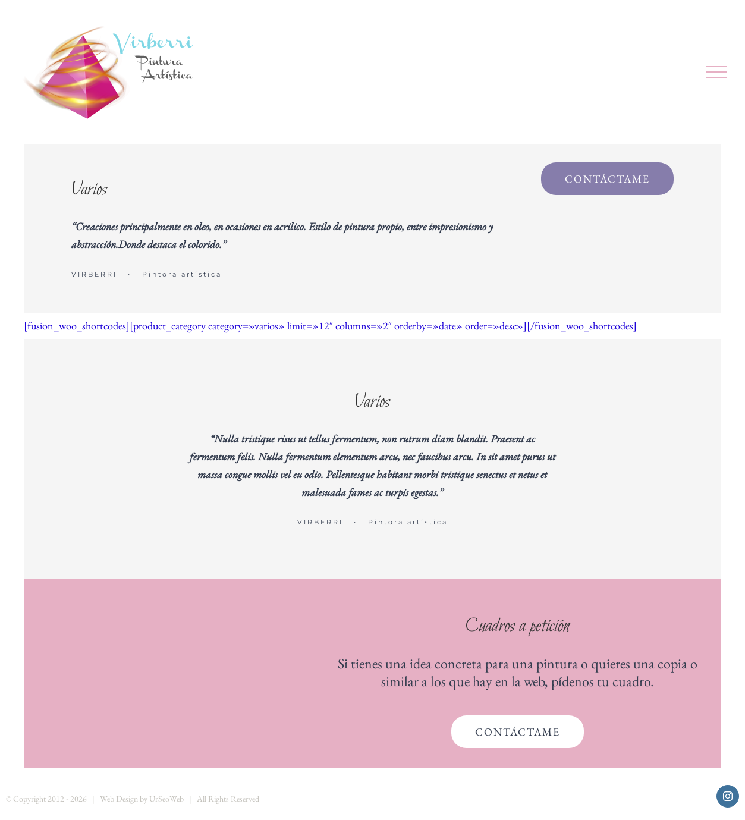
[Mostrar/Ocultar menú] (717, 72)
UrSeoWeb (166, 798)
